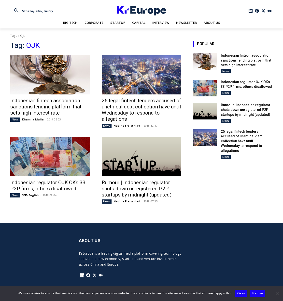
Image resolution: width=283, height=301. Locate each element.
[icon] (251, 11)
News (15, 119)
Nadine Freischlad (126, 125)
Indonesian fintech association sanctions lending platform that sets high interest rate (46, 107)
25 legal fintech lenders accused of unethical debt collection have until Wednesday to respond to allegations (141, 110)
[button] (16, 11)
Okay (241, 293)
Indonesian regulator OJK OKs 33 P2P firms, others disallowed (47, 186)
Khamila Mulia (33, 119)
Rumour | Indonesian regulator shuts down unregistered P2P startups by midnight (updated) (136, 189)
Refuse (257, 293)
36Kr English (30, 195)
